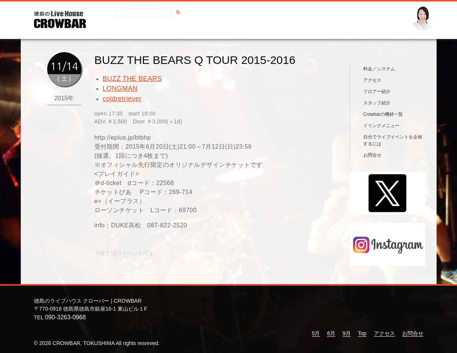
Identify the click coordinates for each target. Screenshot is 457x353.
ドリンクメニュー (381, 125)
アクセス (183, 28)
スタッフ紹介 (376, 103)
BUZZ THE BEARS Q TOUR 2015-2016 (195, 60)
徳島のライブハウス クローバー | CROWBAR (88, 301)
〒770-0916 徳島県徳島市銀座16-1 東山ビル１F (90, 309)
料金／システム (379, 69)
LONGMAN (120, 88)
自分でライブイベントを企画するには (392, 140)
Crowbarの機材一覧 (383, 114)
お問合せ (213, 28)
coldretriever (122, 99)
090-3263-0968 (65, 317)
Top (362, 333)
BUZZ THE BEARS (132, 78)
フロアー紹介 (376, 91)
